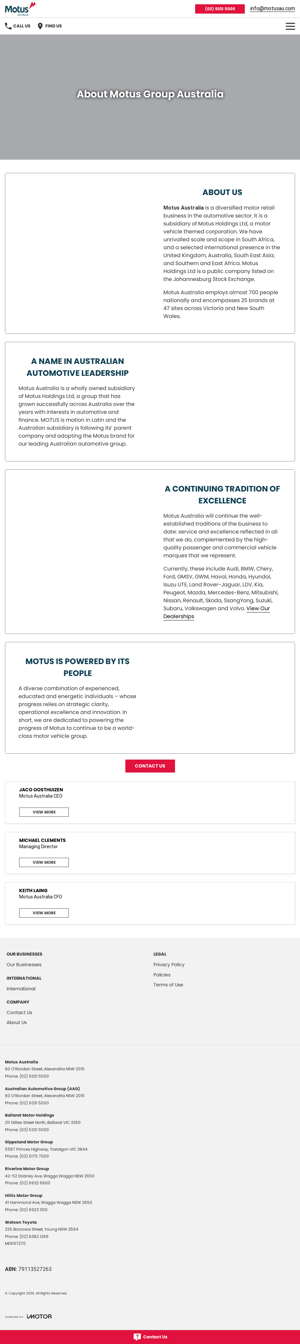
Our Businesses (24, 964)
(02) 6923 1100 (34, 1209)
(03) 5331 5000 (34, 1129)
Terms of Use (168, 984)
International (21, 988)
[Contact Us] (150, 1337)
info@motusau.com (272, 8)
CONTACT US (150, 766)
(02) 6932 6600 (35, 1183)
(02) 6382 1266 (34, 1236)
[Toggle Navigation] (290, 26)
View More (44, 812)
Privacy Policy (169, 964)
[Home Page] (20, 9)
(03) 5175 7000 (34, 1156)
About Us (17, 1022)
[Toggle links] (28, 1316)
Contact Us (19, 1012)
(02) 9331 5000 (220, 9)
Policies (161, 974)
